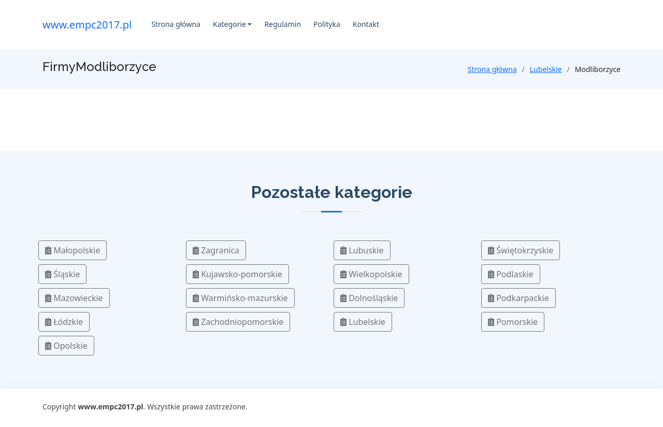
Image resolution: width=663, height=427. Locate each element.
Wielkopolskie (371, 274)
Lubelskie (546, 69)
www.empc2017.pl (87, 25)
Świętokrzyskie (520, 250)
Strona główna (175, 24)
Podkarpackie (518, 298)
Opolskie (66, 345)
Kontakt (366, 24)
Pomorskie (513, 322)
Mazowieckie (74, 298)
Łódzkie (64, 322)
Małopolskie (72, 250)
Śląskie (62, 274)
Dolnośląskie (369, 298)
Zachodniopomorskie (238, 322)
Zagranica (216, 250)
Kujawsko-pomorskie (237, 274)
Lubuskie (362, 250)
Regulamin (282, 24)
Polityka (326, 24)
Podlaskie (511, 274)
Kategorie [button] (229, 24)
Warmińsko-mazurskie (240, 298)
